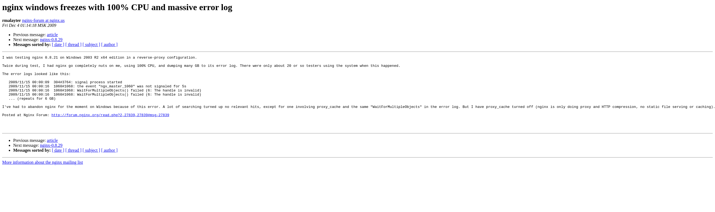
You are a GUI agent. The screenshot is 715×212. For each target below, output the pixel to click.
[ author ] (109, 44)
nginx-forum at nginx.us (43, 20)
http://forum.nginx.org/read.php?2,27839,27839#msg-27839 (110, 127)
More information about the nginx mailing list (42, 177)
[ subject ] (91, 44)
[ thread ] (73, 44)
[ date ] (58, 44)
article (52, 34)
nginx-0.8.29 (51, 39)
